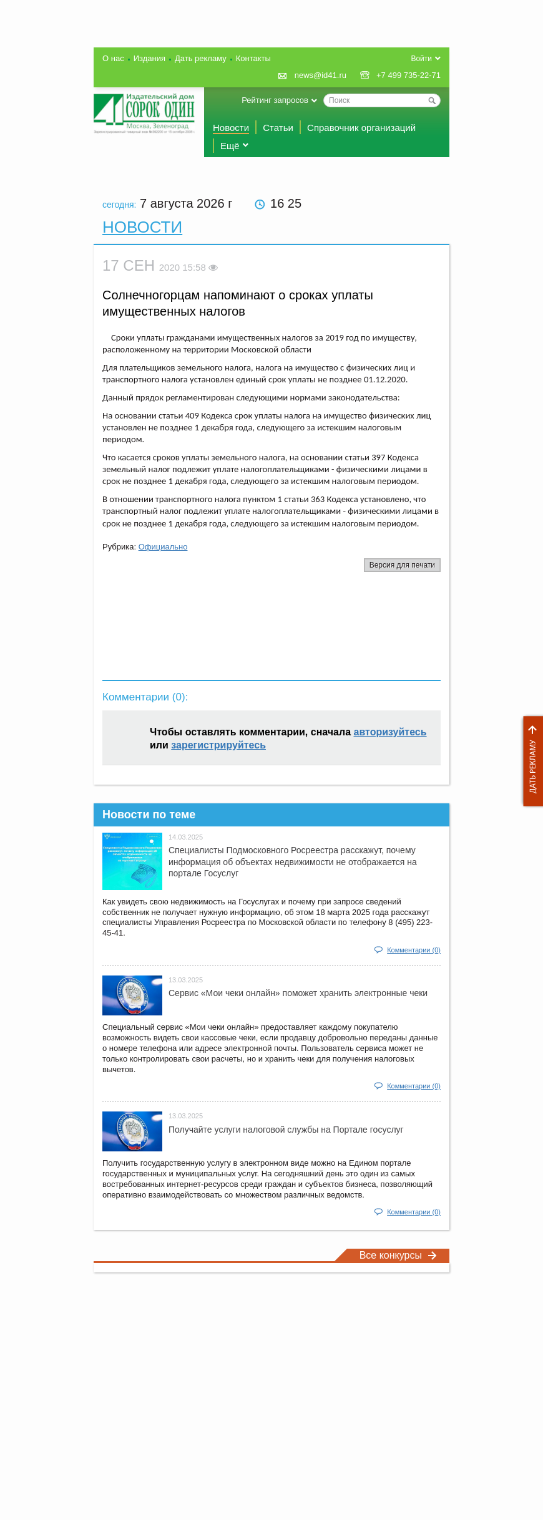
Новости (231, 127)
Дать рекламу (530, 761)
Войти (421, 58)
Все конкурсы (398, 1255)
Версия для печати (402, 565)
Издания (149, 58)
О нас (113, 58)
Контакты (253, 58)
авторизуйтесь (390, 732)
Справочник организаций (361, 127)
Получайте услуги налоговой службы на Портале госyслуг (286, 1130)
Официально (163, 546)
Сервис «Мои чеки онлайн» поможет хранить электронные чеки (298, 993)
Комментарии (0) (414, 950)
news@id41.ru (320, 75)
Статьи (278, 127)
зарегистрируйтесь (218, 745)
